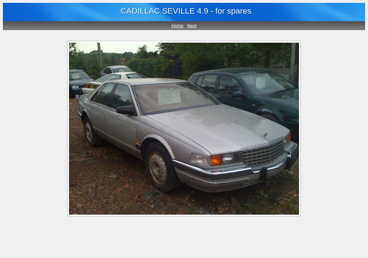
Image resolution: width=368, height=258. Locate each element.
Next (192, 25)
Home (177, 25)
